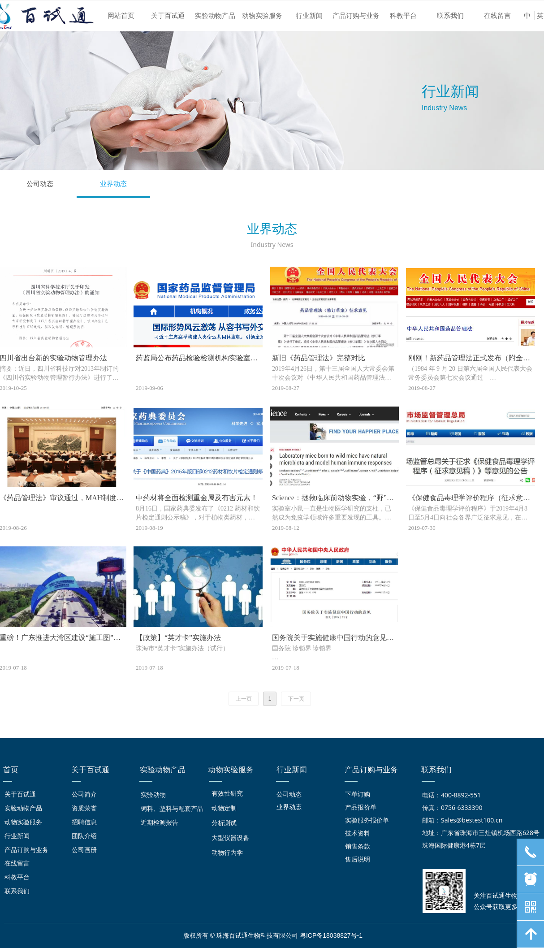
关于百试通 (168, 15)
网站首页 (121, 15)
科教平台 (403, 15)
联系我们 (450, 15)
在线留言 (497, 15)
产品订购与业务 (356, 15)
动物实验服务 (262, 15)
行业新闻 (309, 15)
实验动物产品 (215, 15)
